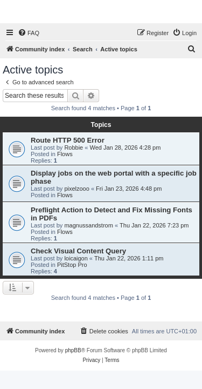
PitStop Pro (72, 264)
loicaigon (75, 258)
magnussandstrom (88, 225)
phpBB (73, 350)
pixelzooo (76, 188)
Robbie (73, 147)
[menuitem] (28, 32)
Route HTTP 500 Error (68, 140)
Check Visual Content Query (78, 251)
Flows (65, 154)
